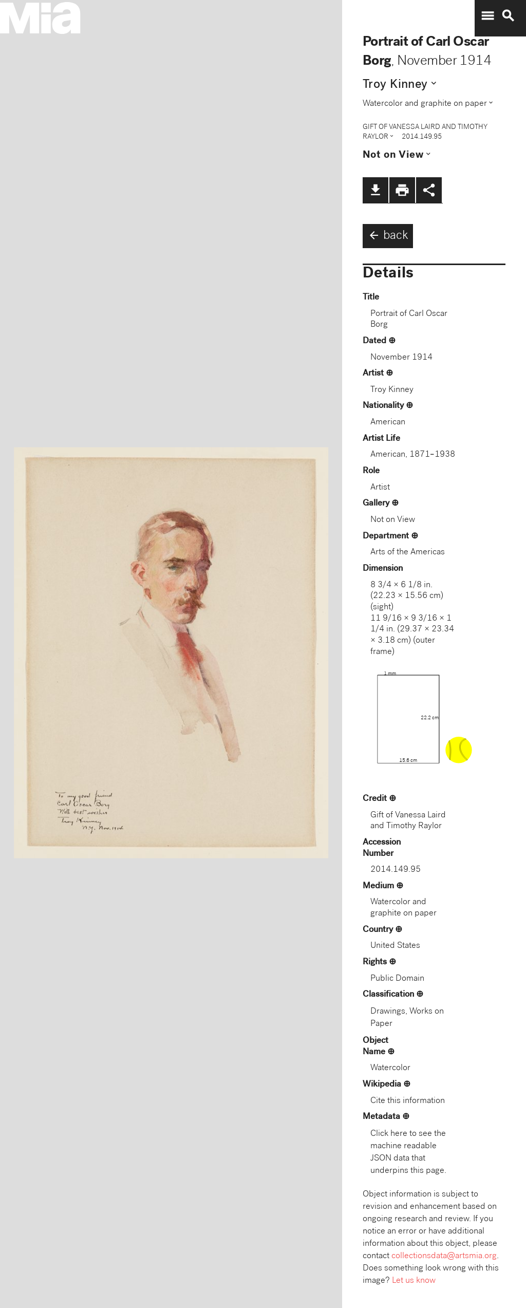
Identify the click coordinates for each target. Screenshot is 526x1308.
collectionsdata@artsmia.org (444, 1256)
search (508, 16)
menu (487, 16)
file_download (375, 190)
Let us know (414, 1281)
